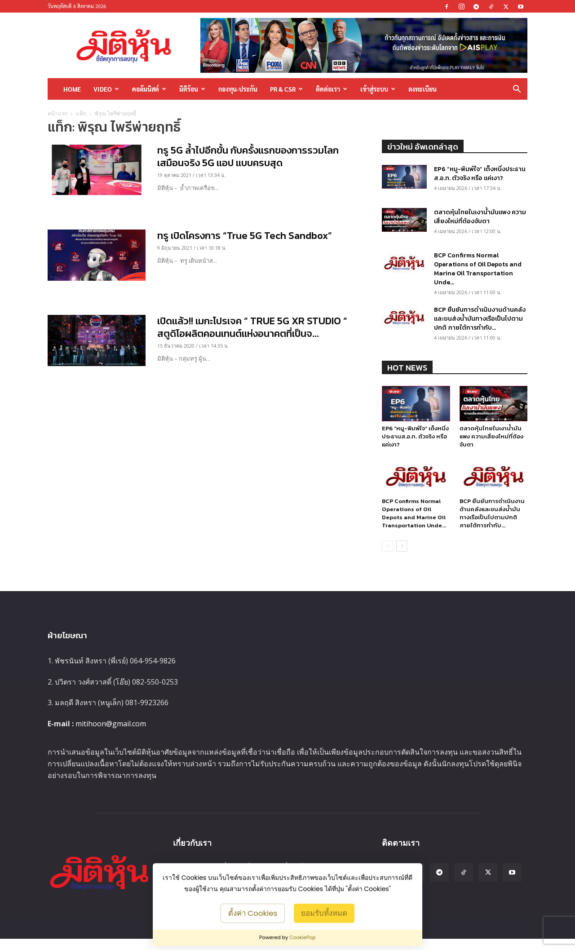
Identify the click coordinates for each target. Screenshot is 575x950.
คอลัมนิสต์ (149, 89)
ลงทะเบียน (422, 89)
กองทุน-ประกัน (237, 89)
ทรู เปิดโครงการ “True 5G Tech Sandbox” (244, 235)
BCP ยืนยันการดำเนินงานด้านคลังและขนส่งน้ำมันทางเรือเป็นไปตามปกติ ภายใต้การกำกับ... (480, 318)
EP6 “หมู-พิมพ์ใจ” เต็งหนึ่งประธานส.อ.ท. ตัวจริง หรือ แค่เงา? (480, 173)
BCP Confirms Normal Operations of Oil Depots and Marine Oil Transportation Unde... (478, 269)
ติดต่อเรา (331, 89)
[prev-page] (387, 546)
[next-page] (401, 546)
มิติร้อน (192, 89)
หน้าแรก (57, 113)
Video (106, 89)
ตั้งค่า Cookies (253, 912)
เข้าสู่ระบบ (377, 89)
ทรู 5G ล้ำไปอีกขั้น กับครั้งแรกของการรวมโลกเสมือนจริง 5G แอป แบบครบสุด (248, 156)
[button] (516, 89)
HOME (72, 89)
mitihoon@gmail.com (110, 724)
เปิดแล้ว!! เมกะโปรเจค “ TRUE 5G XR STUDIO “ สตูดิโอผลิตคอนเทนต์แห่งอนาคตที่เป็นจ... (252, 327)
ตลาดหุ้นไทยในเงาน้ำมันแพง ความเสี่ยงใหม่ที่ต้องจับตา (480, 217)
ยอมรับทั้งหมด (324, 912)
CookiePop (302, 937)
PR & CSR (286, 89)
